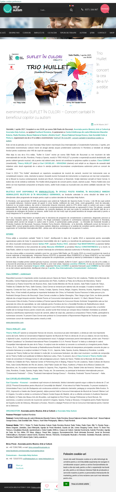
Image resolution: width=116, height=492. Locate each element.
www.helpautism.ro (46, 459)
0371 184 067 (89, 9)
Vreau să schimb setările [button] (80, 484)
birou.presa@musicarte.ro (39, 447)
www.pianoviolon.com (15, 322)
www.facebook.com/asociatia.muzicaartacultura (25, 451)
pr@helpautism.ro (30, 459)
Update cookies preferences (10, 1)
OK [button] (66, 484)
